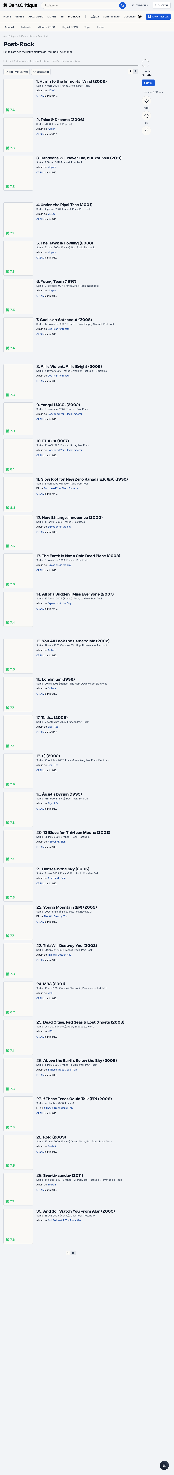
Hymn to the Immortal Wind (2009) (73, 81)
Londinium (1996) (58, 679)
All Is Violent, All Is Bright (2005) (71, 366)
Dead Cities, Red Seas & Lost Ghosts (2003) (83, 1022)
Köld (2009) (54, 1137)
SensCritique (9, 36)
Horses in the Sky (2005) (65, 869)
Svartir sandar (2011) (63, 1175)
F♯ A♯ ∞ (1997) (55, 441)
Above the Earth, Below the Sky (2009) (80, 1060)
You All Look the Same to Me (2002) (76, 641)
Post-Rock (43, 36)
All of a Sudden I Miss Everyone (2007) (78, 594)
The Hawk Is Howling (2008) (67, 243)
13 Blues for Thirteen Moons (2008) (76, 832)
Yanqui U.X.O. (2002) (60, 405)
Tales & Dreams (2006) (62, 119)
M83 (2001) (54, 984)
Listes (32, 36)
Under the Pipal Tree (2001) (66, 205)
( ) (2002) (51, 756)
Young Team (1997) (58, 281)
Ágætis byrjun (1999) (62, 794)
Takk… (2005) (54, 717)
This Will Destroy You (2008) (70, 945)
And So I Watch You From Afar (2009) (79, 1211)
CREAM (22, 36)
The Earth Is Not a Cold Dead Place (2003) (81, 556)
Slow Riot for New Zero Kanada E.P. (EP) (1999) (84, 479)
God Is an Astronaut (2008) (66, 320)
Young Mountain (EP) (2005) (70, 907)
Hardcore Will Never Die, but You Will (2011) (80, 158)
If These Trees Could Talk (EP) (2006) (77, 1099)
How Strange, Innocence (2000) (72, 517)
